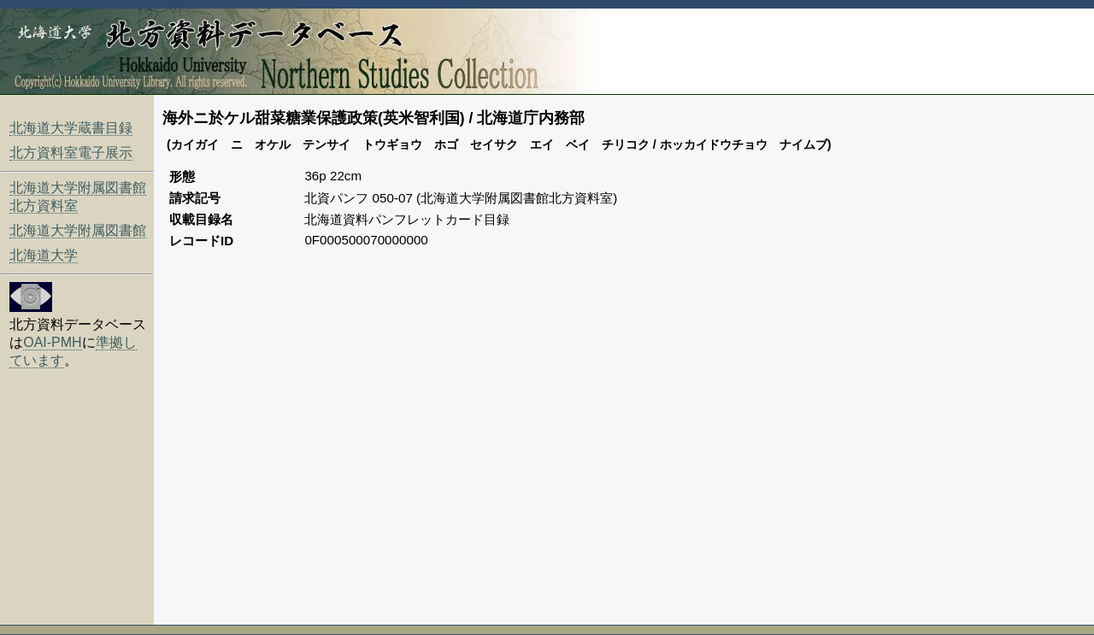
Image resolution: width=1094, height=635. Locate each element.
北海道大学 (43, 255)
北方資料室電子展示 (70, 152)
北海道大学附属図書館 (77, 230)
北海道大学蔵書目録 (70, 128)
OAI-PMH (52, 342)
